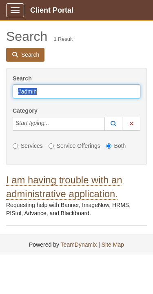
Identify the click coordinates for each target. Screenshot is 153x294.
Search (22, 78)
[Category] (53, 123)
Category (25, 110)
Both (116, 146)
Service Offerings (74, 146)
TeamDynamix (79, 244)
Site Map (113, 244)
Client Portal (51, 10)
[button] (113, 124)
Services (28, 146)
